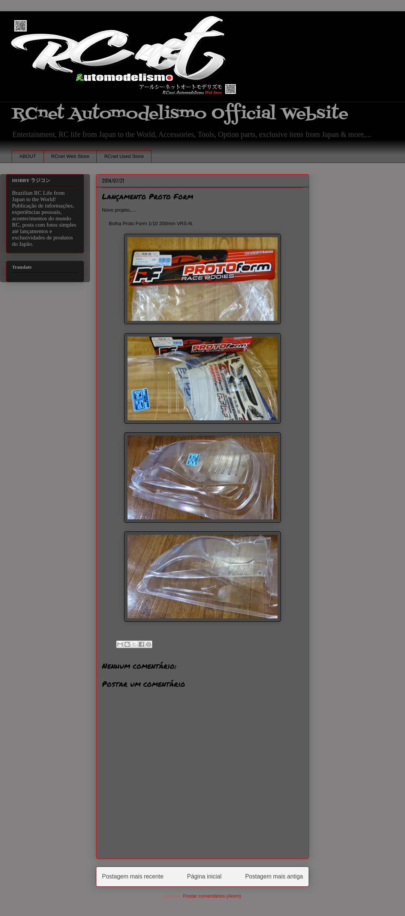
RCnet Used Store (124, 156)
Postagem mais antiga (274, 876)
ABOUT (28, 156)
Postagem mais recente (133, 876)
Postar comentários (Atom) (212, 896)
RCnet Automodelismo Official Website (180, 114)
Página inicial (204, 876)
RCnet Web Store (70, 156)
